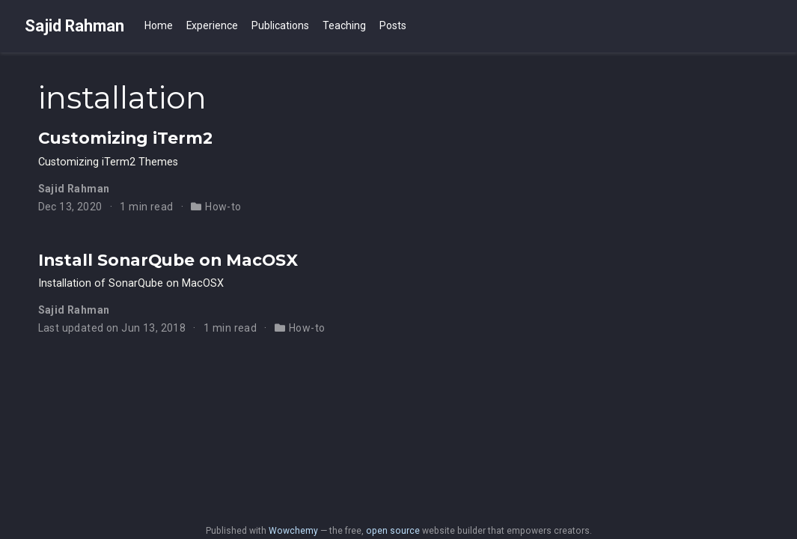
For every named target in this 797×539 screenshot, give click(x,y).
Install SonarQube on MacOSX (168, 260)
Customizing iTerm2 (125, 137)
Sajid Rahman (74, 25)
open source (393, 531)
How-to (223, 207)
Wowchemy (293, 531)
